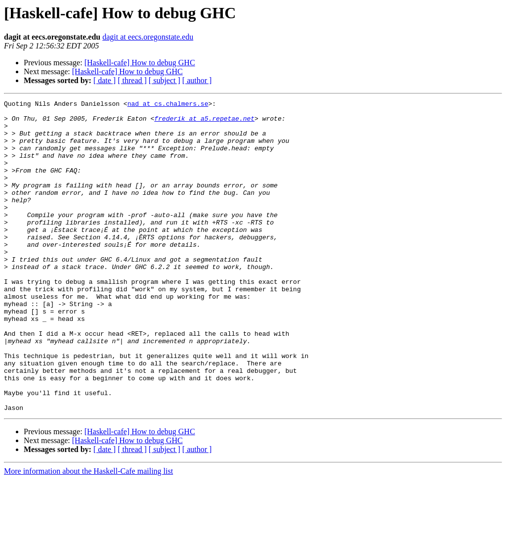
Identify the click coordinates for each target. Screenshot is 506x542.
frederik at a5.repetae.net (204, 122)
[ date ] (104, 80)
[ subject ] (164, 80)
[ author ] (197, 80)
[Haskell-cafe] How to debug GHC (139, 62)
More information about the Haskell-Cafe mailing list (88, 533)
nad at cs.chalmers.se (168, 104)
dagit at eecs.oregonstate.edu (147, 37)
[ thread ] (132, 80)
